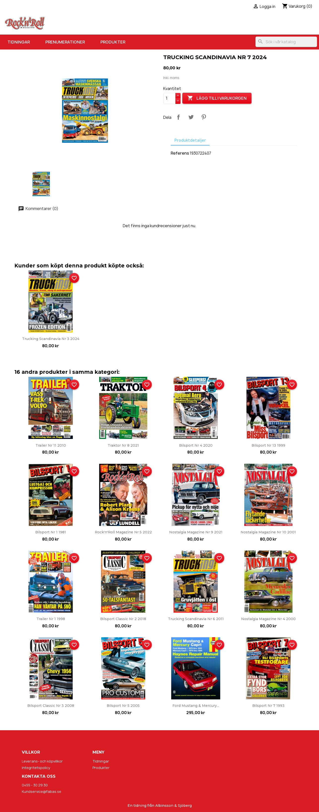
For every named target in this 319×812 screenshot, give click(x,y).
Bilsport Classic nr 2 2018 (123, 619)
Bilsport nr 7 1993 (268, 705)
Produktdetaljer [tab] (190, 140)
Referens (180, 153)
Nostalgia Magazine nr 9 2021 (196, 532)
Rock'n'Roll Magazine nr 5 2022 (123, 532)
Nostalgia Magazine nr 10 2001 (268, 532)
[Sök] (286, 42)
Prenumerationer (65, 42)
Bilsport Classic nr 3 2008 (50, 705)
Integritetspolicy (36, 767)
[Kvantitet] (169, 98)
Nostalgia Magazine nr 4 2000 (268, 619)
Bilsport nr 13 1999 (268, 445)
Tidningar (18, 42)
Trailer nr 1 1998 (50, 619)
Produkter (112, 42)
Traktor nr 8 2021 (123, 445)
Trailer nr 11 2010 (50, 445)
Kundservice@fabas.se (41, 791)
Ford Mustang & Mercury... (195, 705)
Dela (178, 117)
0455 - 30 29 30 (35, 785)
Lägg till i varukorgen (217, 98)
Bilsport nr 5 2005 (123, 705)
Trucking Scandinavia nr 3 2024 (50, 339)
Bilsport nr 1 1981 (50, 532)
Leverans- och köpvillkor (42, 761)
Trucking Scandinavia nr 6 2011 (196, 619)
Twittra (191, 117)
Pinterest (204, 117)
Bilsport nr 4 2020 (196, 445)
